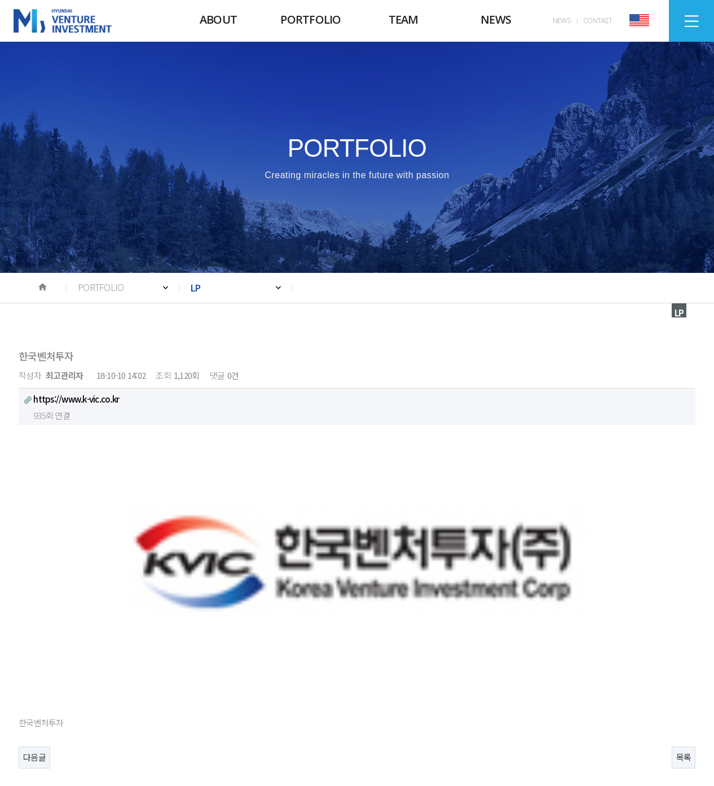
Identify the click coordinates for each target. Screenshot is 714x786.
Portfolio (90, 666)
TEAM (403, 19)
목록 (683, 548)
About (38, 666)
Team (141, 666)
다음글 (34, 548)
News (185, 666)
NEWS (496, 19)
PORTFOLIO (310, 19)
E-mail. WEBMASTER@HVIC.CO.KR (325, 732)
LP (196, 287)
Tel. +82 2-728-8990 (73, 732)
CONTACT (597, 20)
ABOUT (218, 19)
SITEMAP (692, 21)
